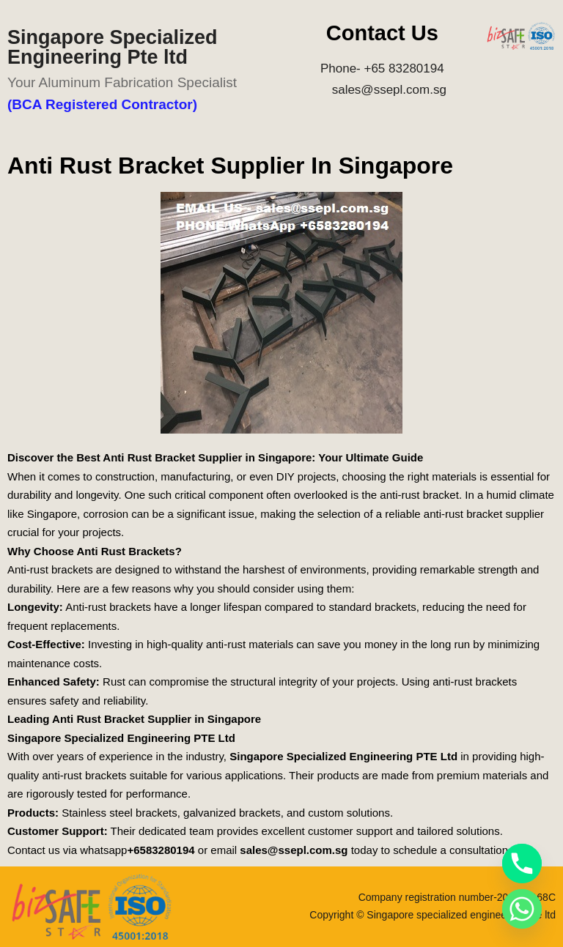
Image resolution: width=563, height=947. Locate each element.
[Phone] (522, 863)
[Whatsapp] (522, 909)
